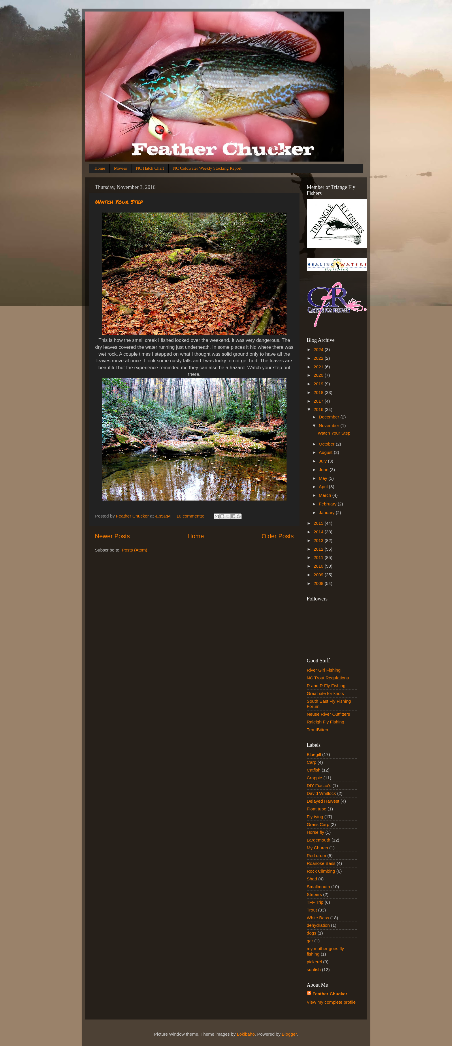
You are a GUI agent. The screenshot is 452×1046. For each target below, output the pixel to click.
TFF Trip (315, 902)
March (325, 495)
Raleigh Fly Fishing (325, 721)
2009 (319, 574)
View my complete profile (331, 1002)
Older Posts (277, 536)
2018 (319, 392)
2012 (319, 549)
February (328, 503)
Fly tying (315, 816)
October (327, 443)
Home (100, 168)
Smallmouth (318, 886)
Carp (311, 762)
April (324, 486)
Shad (312, 878)
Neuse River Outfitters (328, 714)
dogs (311, 933)
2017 (319, 401)
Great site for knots (325, 693)
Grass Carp (318, 824)
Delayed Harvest (323, 801)
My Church (317, 847)
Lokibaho (246, 1034)
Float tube (316, 808)
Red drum (316, 855)
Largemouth (318, 839)
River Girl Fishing (323, 670)
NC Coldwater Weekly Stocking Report (207, 168)
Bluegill (314, 754)
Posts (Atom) (134, 549)
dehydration (318, 925)
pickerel (314, 961)
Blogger (289, 1034)
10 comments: (190, 515)
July (323, 460)
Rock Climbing (321, 871)
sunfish (314, 969)
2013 (319, 540)
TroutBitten (317, 729)
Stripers (314, 894)
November (329, 425)
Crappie (314, 777)
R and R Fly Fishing (326, 685)
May (323, 478)
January (327, 512)
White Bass (318, 917)
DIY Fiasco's (319, 785)
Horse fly (315, 832)
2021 (319, 366)
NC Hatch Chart (150, 168)
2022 (319, 358)
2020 (319, 375)
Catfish (314, 770)
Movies (120, 168)
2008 (319, 583)
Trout (312, 909)
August (326, 452)
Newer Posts (112, 536)
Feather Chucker (329, 993)
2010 (319, 566)
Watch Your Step (119, 202)
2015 (319, 523)
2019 (319, 383)
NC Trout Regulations (328, 677)
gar (310, 940)
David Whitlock (321, 793)
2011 (319, 557)
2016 (319, 409)
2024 (319, 349)
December (329, 416)
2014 (319, 531)
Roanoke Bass (321, 863)
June (324, 469)
